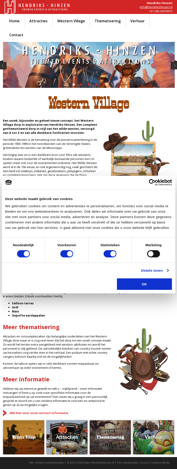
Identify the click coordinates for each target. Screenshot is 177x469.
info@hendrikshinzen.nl (156, 7)
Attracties (38, 20)
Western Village (71, 20)
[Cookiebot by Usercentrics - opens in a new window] (152, 182)
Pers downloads (127, 462)
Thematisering (108, 20)
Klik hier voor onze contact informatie (39, 413)
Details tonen (152, 270)
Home (14, 20)
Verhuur (137, 20)
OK (144, 284)
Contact (16, 34)
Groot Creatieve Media (155, 462)
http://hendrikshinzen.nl (99, 462)
